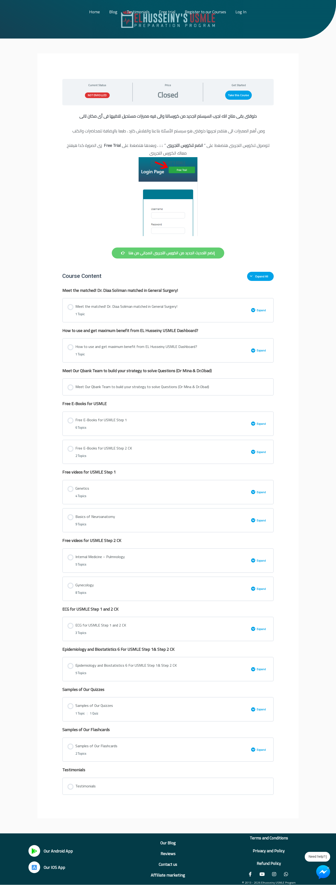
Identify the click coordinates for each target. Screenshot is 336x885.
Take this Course (238, 95)
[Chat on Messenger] (323, 872)
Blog (113, 12)
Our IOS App (54, 867)
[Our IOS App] (34, 867)
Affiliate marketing (168, 875)
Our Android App (58, 851)
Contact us (168, 864)
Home (94, 12)
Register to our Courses (205, 12)
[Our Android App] (34, 851)
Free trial (167, 12)
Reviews (168, 853)
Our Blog (168, 843)
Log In (240, 12)
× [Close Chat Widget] (328, 867)
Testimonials (138, 12)
